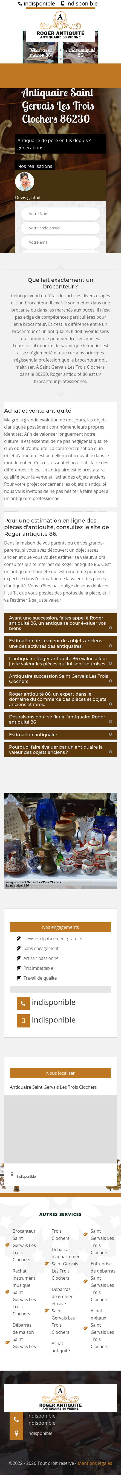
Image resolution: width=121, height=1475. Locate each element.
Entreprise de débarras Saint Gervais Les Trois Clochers (99, 1281)
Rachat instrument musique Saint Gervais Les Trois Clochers (20, 1292)
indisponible (36, 3)
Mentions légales (95, 1463)
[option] (41, 52)
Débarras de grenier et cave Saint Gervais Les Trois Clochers (60, 1310)
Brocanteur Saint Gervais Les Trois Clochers (20, 1245)
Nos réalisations (35, 166)
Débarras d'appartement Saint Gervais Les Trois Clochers (61, 1263)
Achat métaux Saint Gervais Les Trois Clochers (98, 1328)
